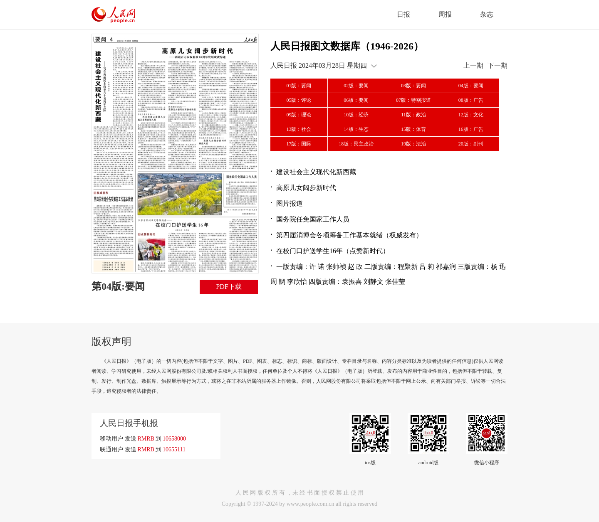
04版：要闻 (470, 86)
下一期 (497, 65)
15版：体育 (413, 129)
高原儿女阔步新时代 (306, 187)
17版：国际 (298, 144)
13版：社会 (298, 129)
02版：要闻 (356, 86)
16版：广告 (470, 129)
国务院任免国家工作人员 (312, 219)
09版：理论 (298, 115)
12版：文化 (470, 115)
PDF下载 (228, 286)
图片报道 (289, 203)
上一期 (473, 65)
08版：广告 (470, 100)
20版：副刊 (470, 144)
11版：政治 (413, 115)
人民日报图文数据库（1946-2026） (346, 46)
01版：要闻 (298, 86)
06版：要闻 (356, 100)
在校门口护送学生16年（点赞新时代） (332, 250)
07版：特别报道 (413, 100)
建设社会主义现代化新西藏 (316, 171)
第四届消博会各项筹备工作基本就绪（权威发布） (349, 235)
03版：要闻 (413, 86)
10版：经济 (356, 115)
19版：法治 (413, 144)
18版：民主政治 (356, 144)
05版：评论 (298, 100)
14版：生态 (356, 129)
